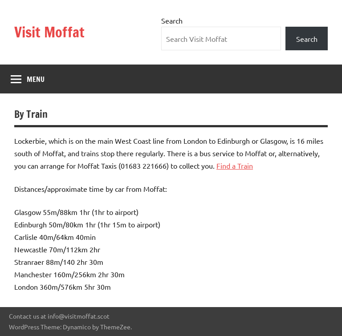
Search (172, 20)
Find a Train (234, 165)
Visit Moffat (49, 32)
